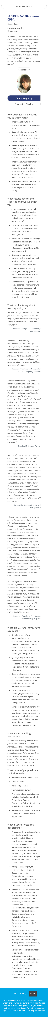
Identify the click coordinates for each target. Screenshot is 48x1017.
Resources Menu (23, 6)
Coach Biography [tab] (24, 98)
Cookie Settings (20, 994)
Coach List (23, 69)
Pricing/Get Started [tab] (24, 104)
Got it (32, 994)
